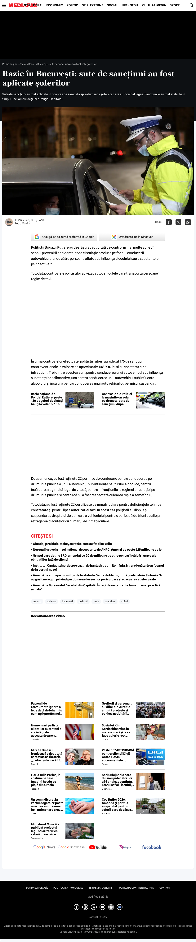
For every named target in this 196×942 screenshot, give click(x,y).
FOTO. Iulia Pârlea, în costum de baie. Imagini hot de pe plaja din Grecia (45, 780)
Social (112, 5)
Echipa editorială (37, 887)
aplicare (51, 601)
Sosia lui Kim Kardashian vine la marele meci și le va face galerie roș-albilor (116, 730)
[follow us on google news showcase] (71, 847)
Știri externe (92, 5)
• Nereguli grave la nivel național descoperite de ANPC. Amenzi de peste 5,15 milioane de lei (97, 549)
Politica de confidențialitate (136, 887)
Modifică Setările (98, 896)
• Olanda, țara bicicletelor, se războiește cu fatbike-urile (71, 544)
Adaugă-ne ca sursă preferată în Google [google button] (64, 237)
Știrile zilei (33, 5)
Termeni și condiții (100, 887)
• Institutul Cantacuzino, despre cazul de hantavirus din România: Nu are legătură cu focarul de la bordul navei (97, 567)
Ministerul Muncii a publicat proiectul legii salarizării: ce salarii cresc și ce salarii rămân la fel (45, 829)
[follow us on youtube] (98, 847)
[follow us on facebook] (151, 847)
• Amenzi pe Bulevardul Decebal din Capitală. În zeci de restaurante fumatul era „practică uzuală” (95, 587)
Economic (54, 5)
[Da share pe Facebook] (169, 222)
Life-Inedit (130, 5)
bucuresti (67, 601)
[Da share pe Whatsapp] (188, 222)
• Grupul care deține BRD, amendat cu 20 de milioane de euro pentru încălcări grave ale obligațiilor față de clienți (93, 557)
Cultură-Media (154, 5)
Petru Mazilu (22, 223)
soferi (124, 601)
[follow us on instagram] (124, 847)
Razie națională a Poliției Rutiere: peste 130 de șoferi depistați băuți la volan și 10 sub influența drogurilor (47, 399)
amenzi (37, 601)
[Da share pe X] (178, 222)
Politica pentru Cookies (68, 887)
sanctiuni (110, 601)
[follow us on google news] (44, 847)
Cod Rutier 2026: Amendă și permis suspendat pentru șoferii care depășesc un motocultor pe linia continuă (118, 804)
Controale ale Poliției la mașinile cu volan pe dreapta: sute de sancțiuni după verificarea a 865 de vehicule (117, 399)
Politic (72, 5)
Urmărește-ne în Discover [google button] (132, 237)
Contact (164, 887)
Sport (175, 5)
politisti (83, 601)
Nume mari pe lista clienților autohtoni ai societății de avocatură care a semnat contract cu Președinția (46, 730)
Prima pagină (9, 64)
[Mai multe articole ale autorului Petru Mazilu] (9, 222)
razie (96, 601)
